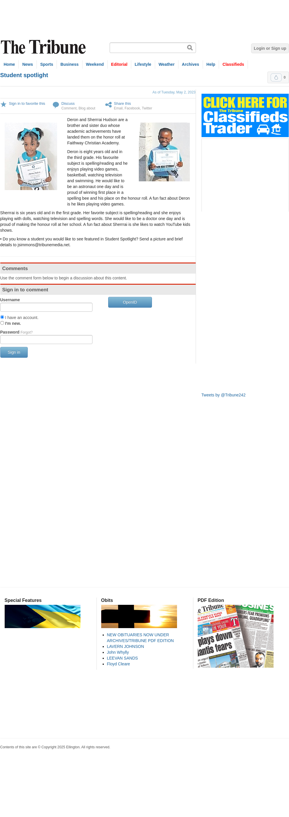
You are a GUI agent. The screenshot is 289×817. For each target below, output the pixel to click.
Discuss (68, 103)
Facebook (132, 108)
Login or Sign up (270, 48)
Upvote (276, 77)
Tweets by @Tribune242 (224, 395)
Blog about (86, 108)
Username (10, 299)
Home (9, 64)
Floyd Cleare (118, 664)
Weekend (95, 64)
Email (118, 108)
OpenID (130, 302)
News (27, 64)
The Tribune (44, 47)
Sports (46, 64)
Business (69, 64)
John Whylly (118, 652)
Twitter (147, 108)
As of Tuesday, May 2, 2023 (174, 92)
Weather (167, 64)
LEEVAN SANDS (122, 658)
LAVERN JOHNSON (125, 646)
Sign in (14, 352)
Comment (69, 108)
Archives (190, 64)
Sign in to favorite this (27, 103)
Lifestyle (143, 64)
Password (16, 332)
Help (210, 64)
